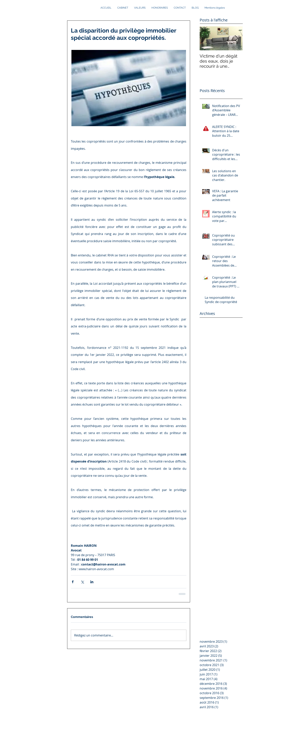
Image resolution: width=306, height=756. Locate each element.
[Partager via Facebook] (73, 582)
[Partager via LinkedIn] (92, 582)
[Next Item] (236, 38)
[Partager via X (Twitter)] (82, 582)
